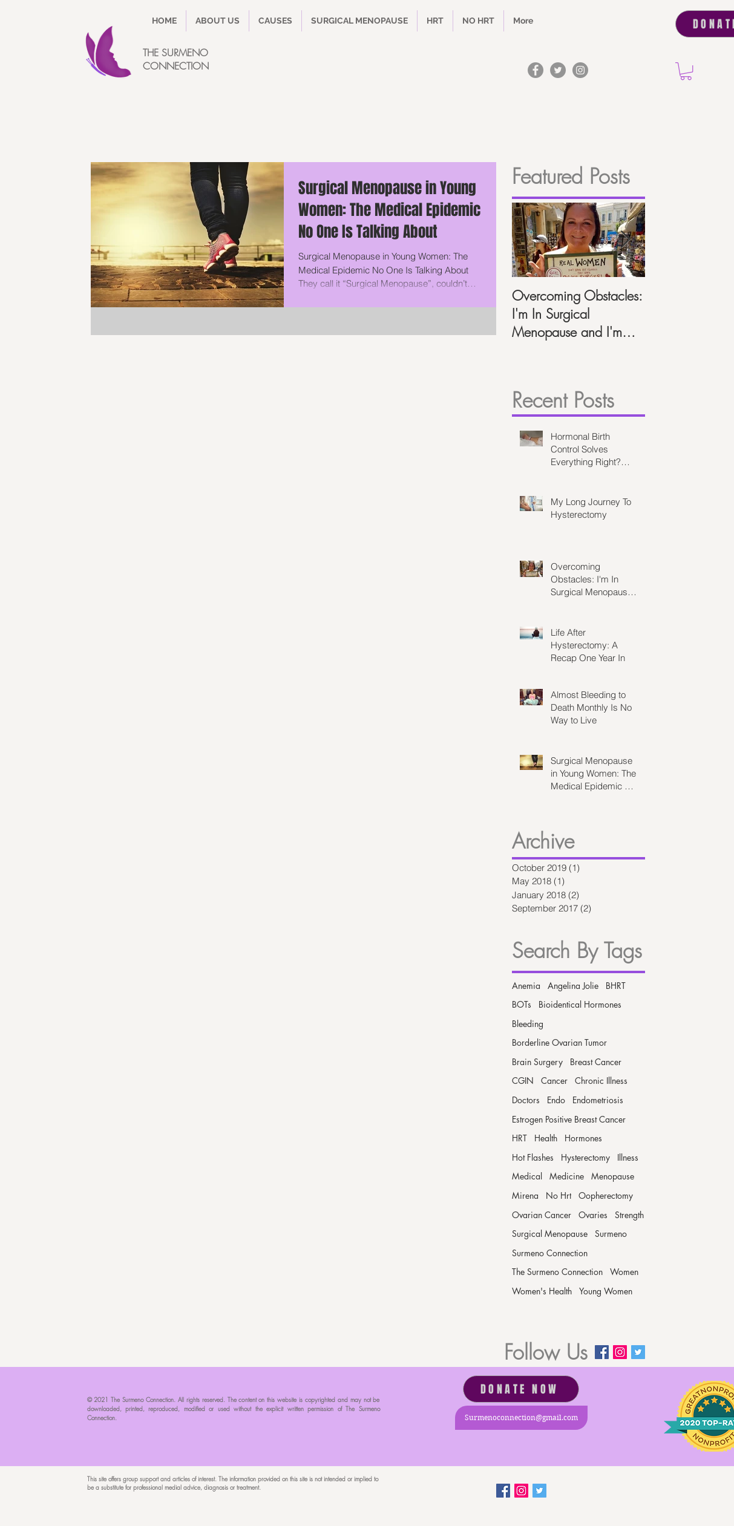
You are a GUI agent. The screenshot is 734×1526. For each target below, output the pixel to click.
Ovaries (593, 1215)
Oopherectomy (605, 1195)
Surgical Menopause (550, 1233)
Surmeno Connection (550, 1253)
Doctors (526, 1100)
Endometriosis (597, 1100)
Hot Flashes (533, 1157)
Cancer (554, 1080)
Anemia (526, 985)
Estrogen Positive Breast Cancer (569, 1119)
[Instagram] (580, 70)
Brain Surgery (537, 1062)
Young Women (605, 1291)
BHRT (616, 985)
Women (624, 1271)
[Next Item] (625, 239)
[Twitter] (558, 70)
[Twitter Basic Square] (638, 1352)
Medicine (566, 1176)
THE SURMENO (175, 52)
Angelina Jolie (573, 985)
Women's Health (542, 1291)
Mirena (525, 1195)
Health (545, 1138)
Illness (627, 1157)
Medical (527, 1176)
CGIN (523, 1080)
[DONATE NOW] (521, 1389)
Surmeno (611, 1233)
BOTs (521, 1004)
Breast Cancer (595, 1062)
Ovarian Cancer (541, 1215)
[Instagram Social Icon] (620, 1352)
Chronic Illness (601, 1080)
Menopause (612, 1176)
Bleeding (527, 1023)
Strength (629, 1215)
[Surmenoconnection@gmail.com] (521, 1418)
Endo (556, 1100)
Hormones (583, 1138)
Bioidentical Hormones (580, 1004)
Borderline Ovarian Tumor (559, 1042)
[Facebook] (535, 70)
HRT (519, 1138)
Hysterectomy (585, 1157)
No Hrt (558, 1195)
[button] (275, 20)
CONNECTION (176, 66)
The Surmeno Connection (557, 1271)
